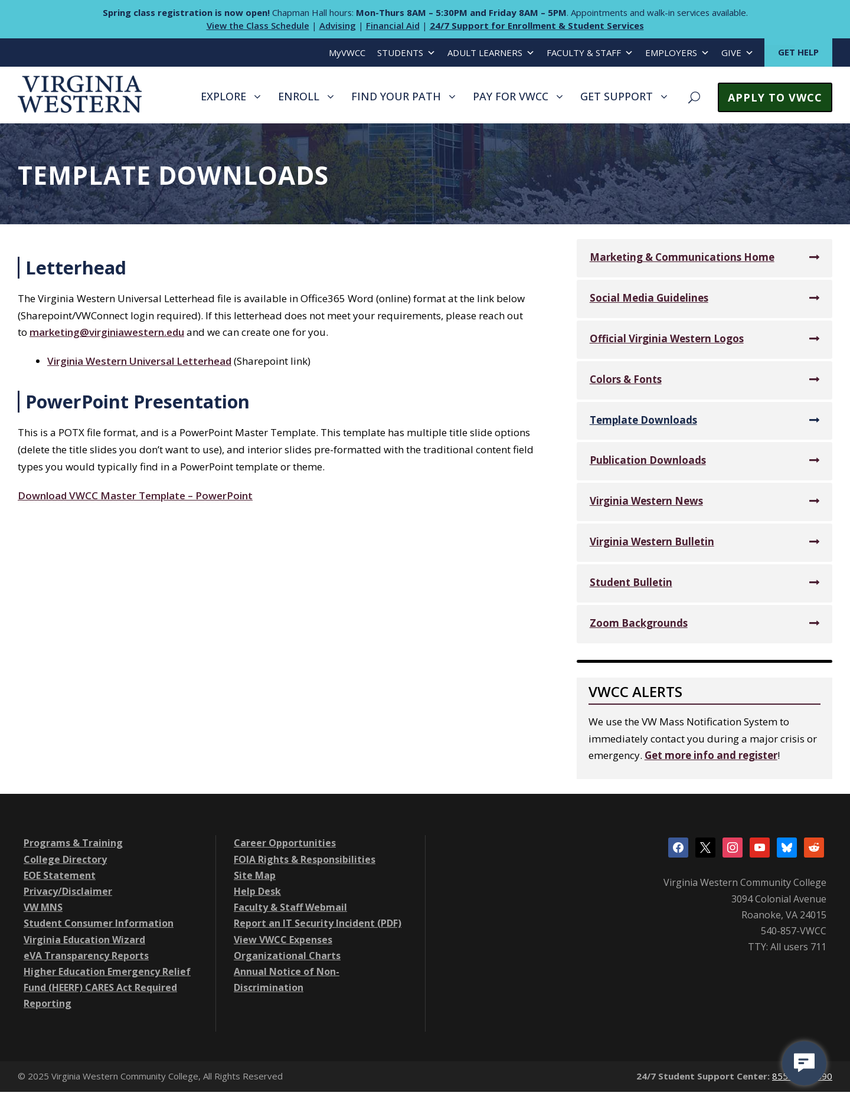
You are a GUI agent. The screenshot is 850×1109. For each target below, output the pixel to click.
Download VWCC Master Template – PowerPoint (135, 495)
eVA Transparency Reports (86, 955)
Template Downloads (643, 420)
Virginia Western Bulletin (652, 541)
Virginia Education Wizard (84, 939)
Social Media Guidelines (649, 298)
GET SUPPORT (616, 96)
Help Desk (257, 891)
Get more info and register (711, 755)
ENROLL (298, 96)
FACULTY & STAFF (590, 52)
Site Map (255, 875)
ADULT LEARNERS (491, 52)
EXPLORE (223, 96)
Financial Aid (393, 25)
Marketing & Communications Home (682, 257)
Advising (337, 25)
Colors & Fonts (626, 379)
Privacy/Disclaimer (68, 891)
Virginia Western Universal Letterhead (139, 361)
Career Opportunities (285, 842)
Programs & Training (73, 842)
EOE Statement (60, 875)
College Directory (65, 859)
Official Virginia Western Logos (667, 338)
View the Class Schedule (258, 25)
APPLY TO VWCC (775, 97)
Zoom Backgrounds (639, 623)
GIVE (737, 52)
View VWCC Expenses (283, 939)
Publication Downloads (648, 460)
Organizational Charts (287, 955)
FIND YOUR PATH (396, 96)
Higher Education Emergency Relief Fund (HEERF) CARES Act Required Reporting (107, 987)
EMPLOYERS (677, 52)
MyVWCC (347, 52)
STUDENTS (406, 52)
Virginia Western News (646, 501)
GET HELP (798, 52)
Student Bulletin (631, 582)
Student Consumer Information (99, 923)
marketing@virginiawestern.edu (107, 332)
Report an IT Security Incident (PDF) (317, 923)
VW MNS (43, 907)
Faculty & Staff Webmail (290, 907)
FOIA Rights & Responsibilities (304, 859)
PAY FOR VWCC (510, 96)
